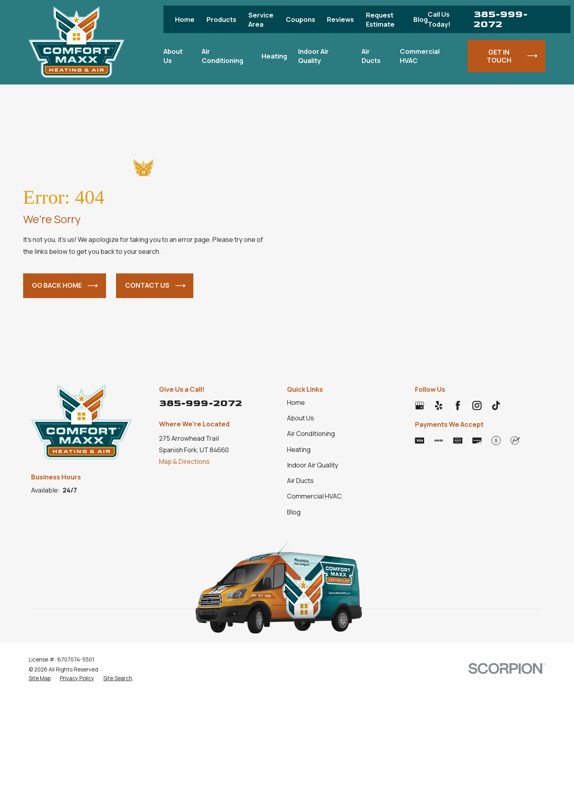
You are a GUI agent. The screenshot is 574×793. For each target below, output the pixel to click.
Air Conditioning (311, 433)
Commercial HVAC (314, 496)
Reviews (340, 19)
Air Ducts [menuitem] (371, 56)
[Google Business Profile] (419, 405)
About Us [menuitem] (173, 56)
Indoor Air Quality (312, 464)
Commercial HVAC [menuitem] (420, 56)
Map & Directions (184, 461)
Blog (420, 19)
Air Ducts (300, 480)
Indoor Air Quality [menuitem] (313, 56)
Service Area (260, 19)
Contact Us (155, 286)
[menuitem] (40, 678)
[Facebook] (457, 405)
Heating (299, 449)
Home (185, 19)
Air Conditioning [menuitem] (222, 56)
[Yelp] (438, 405)
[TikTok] (496, 405)
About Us (300, 417)
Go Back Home (65, 286)
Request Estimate (380, 19)
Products (221, 19)
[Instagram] (477, 405)
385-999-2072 (501, 19)
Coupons (300, 19)
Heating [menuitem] (274, 56)
